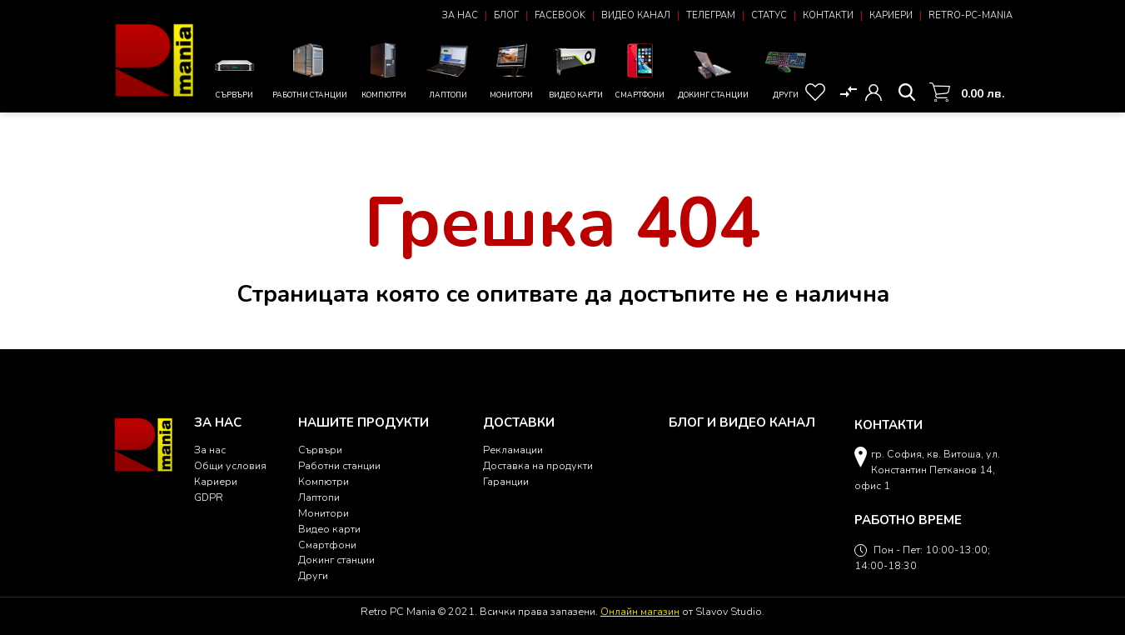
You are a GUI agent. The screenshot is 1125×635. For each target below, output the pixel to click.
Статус (769, 15)
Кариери (891, 15)
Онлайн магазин (639, 611)
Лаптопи (447, 69)
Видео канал (635, 15)
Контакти (828, 15)
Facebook (560, 15)
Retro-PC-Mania (970, 15)
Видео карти (576, 69)
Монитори (511, 69)
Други (785, 69)
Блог (506, 15)
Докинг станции (713, 74)
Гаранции (506, 481)
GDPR (208, 497)
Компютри (384, 69)
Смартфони (640, 69)
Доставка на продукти (538, 465)
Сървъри (234, 74)
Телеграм (710, 15)
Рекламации (513, 449)
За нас (460, 15)
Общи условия (230, 465)
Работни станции (309, 69)
